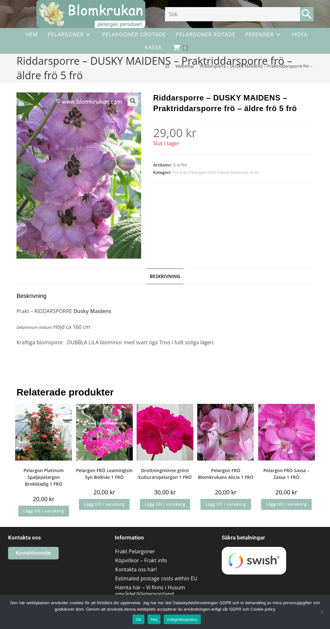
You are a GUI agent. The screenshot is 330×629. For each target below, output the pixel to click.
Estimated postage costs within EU (156, 578)
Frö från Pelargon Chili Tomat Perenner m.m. (216, 172)
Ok (138, 619)
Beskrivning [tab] (165, 276)
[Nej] (322, 612)
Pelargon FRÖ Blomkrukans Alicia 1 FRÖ (225, 473)
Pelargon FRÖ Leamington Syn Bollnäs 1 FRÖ (104, 473)
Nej (154, 619)
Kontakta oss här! (136, 569)
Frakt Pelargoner (135, 551)
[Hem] (167, 66)
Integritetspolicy (182, 619)
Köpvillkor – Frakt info (141, 560)
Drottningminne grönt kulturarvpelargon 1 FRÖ (165, 473)
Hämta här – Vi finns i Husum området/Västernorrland (150, 590)
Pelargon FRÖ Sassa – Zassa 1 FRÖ (286, 473)
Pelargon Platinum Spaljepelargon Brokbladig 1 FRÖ (44, 477)
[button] (133, 101)
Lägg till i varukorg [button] (43, 511)
